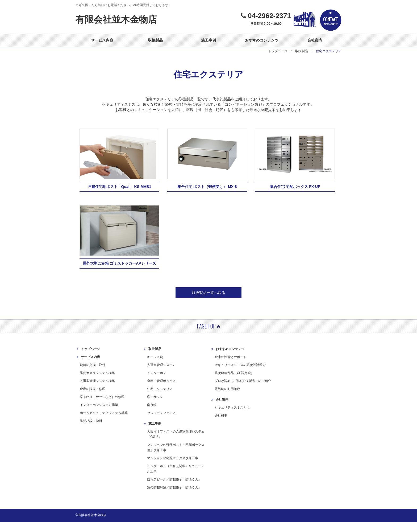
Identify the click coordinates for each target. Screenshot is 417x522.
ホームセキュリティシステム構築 (104, 413)
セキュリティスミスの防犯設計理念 (240, 365)
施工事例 (208, 40)
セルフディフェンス (161, 413)
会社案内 (314, 40)
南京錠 (152, 405)
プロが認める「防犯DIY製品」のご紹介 (243, 381)
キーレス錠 (155, 357)
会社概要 (221, 415)
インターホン (156, 373)
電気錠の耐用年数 (227, 389)
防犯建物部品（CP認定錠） (234, 373)
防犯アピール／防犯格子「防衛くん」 (174, 479)
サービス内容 (102, 40)
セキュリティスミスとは (232, 407)
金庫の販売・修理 (92, 389)
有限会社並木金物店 (116, 19)
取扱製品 (155, 40)
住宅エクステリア (160, 389)
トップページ (277, 51)
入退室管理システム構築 (97, 381)
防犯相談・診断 (91, 421)
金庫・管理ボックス (161, 381)
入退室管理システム (161, 365)
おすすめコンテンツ (261, 40)
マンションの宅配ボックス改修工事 (172, 458)
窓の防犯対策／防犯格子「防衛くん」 (174, 487)
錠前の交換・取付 (92, 365)
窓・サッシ (155, 397)
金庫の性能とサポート (231, 357)
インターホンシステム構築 (99, 405)
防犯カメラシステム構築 (97, 373)
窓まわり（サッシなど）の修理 (102, 397)
